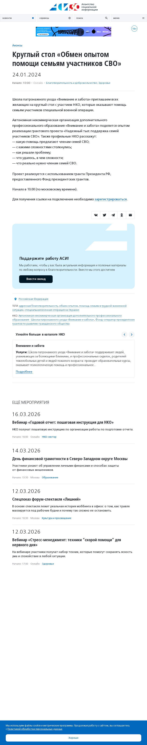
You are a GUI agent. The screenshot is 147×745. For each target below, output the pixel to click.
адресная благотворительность (38, 306)
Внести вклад (35, 279)
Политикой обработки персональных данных (34, 729)
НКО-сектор (49, 436)
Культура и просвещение (56, 518)
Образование (50, 477)
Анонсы (17, 45)
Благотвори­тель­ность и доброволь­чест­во (71, 83)
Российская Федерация (33, 299)
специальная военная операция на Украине (52, 310)
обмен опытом (68, 306)
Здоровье (104, 83)
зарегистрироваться (111, 199)
